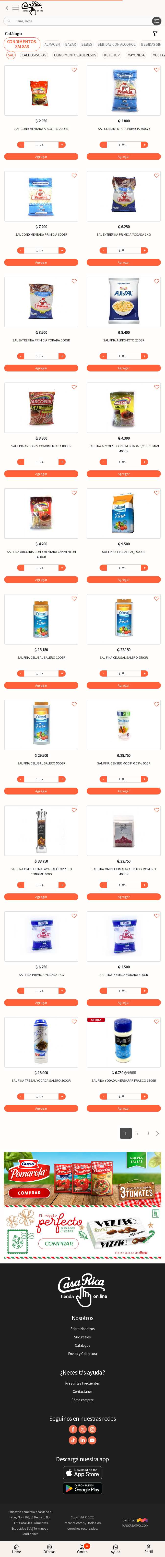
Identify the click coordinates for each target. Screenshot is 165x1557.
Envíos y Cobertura (82, 1353)
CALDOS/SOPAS (34, 55)
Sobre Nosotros (83, 1328)
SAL (11, 55)
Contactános (83, 1391)
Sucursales (82, 1337)
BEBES (86, 44)
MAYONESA (136, 55)
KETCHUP (112, 55)
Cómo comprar (82, 1400)
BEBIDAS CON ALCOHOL (116, 44)
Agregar (41, 156)
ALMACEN (52, 44)
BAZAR (70, 44)
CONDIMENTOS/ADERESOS (75, 55)
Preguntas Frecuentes (82, 1383)
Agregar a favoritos (41, 64)
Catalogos (82, 1345)
